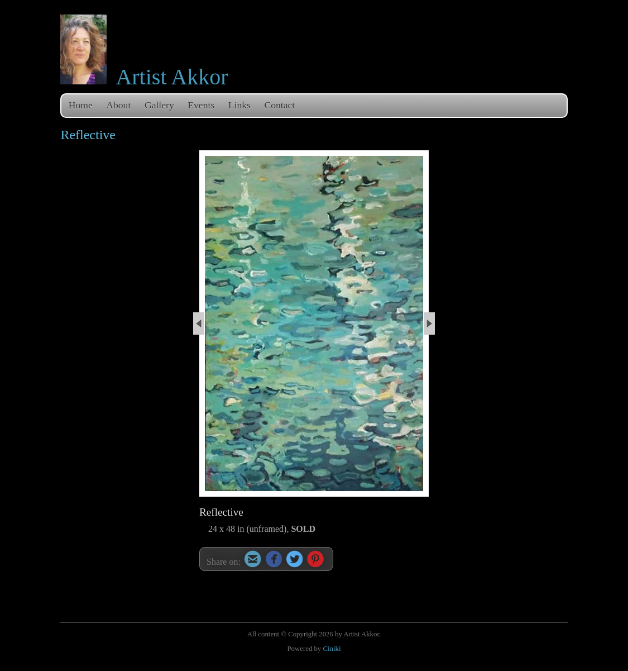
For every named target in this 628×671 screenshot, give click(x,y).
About (118, 105)
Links (239, 105)
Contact (280, 105)
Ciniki (332, 649)
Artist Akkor (172, 76)
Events (201, 105)
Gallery (159, 105)
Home (81, 105)
